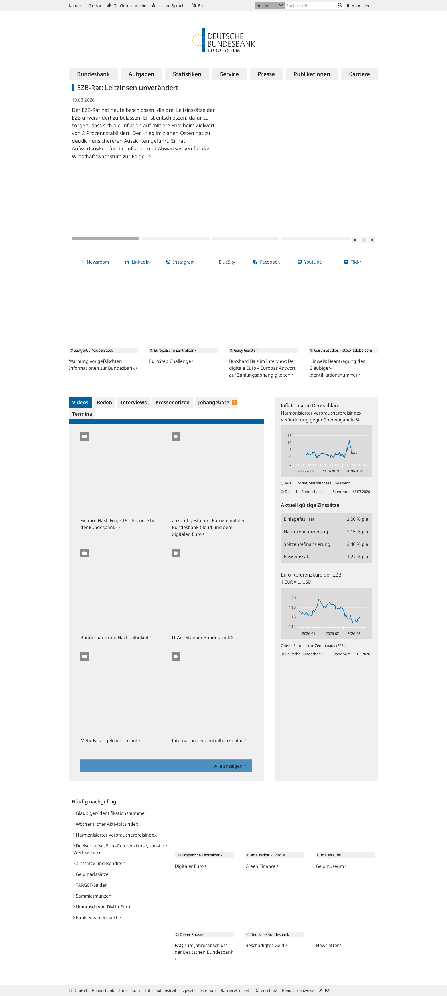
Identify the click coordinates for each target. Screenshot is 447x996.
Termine (82, 413)
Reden (104, 402)
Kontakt (76, 5)
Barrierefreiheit (235, 990)
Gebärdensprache (126, 5)
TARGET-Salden (90, 885)
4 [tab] (316, 238)
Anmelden (358, 5)
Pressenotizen (172, 402)
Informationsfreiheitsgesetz (170, 990)
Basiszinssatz (297, 556)
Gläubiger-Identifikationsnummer (109, 813)
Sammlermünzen (92, 896)
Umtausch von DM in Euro (101, 907)
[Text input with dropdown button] (314, 5)
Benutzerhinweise (298, 990)
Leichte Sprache (169, 5)
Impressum (129, 990)
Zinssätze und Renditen (99, 863)
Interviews (134, 402)
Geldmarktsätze (91, 874)
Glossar (95, 5)
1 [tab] (105, 238)
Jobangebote (217, 402)
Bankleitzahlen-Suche (97, 917)
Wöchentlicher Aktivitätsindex (105, 824)
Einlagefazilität (299, 519)
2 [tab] (175, 238)
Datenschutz (265, 990)
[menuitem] (93, 74)
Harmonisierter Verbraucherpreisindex (115, 835)
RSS (324, 990)
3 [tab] (245, 238)
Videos (80, 402)
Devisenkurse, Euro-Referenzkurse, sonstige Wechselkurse (120, 849)
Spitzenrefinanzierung (307, 544)
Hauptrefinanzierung (306, 531)
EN (197, 5)
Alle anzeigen (229, 766)
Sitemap (208, 990)
